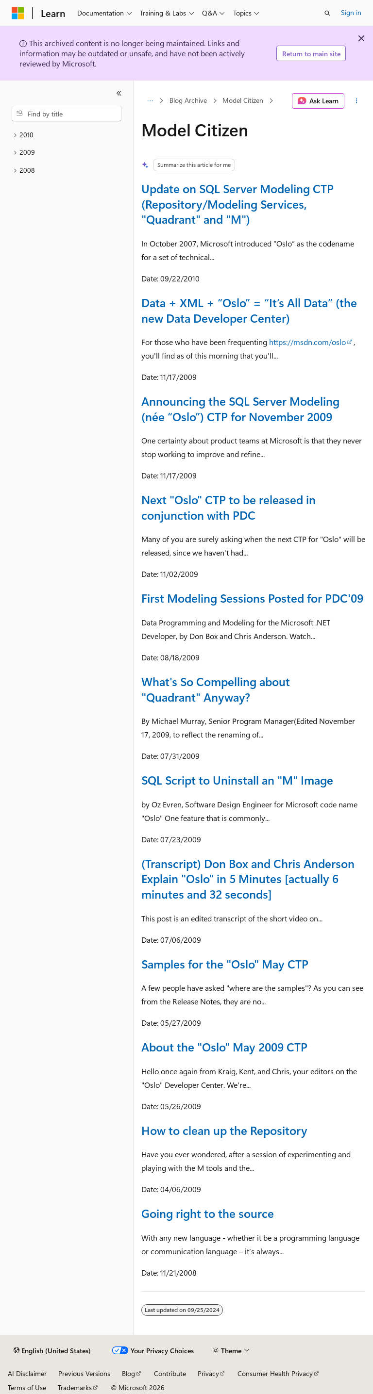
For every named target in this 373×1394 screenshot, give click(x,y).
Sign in (351, 12)
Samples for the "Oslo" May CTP (224, 963)
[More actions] (356, 101)
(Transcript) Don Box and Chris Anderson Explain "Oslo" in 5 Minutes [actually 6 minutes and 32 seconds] (248, 878)
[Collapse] (119, 93)
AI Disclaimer (27, 1373)
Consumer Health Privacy (275, 1373)
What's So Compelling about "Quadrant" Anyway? (215, 689)
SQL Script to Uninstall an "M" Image (237, 779)
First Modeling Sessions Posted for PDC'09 (252, 598)
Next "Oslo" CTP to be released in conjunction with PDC (228, 507)
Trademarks (75, 1387)
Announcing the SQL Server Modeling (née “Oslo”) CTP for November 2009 (240, 408)
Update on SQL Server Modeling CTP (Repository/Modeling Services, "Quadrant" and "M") (237, 203)
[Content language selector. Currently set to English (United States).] (52, 1351)
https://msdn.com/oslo (307, 342)
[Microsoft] (18, 13)
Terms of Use (27, 1387)
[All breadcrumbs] (149, 101)
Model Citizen (242, 100)
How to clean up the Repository (224, 1130)
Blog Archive (188, 100)
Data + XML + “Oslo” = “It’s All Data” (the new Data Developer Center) (249, 310)
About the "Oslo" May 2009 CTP (224, 1046)
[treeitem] (66, 135)
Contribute (170, 1373)
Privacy (208, 1373)
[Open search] (327, 13)
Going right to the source (207, 1213)
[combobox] (66, 113)
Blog (128, 1373)
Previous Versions (84, 1373)
